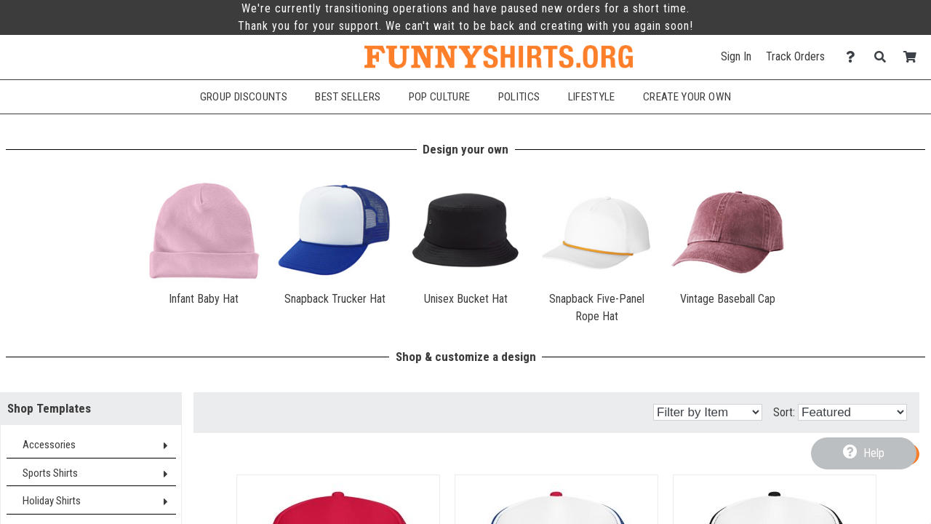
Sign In (736, 56)
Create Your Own (687, 96)
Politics (519, 96)
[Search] (884, 57)
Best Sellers (347, 96)
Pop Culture (440, 96)
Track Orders (795, 56)
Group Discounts (243, 96)
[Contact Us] (854, 57)
